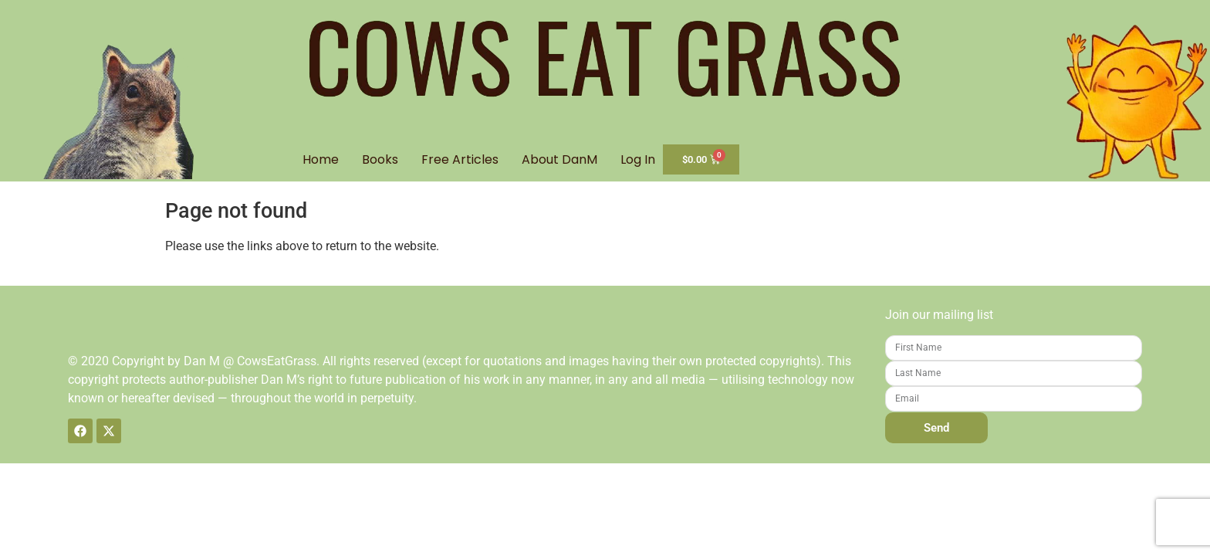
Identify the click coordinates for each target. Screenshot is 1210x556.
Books (380, 159)
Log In (637, 159)
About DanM (559, 159)
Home (320, 159)
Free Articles (460, 159)
